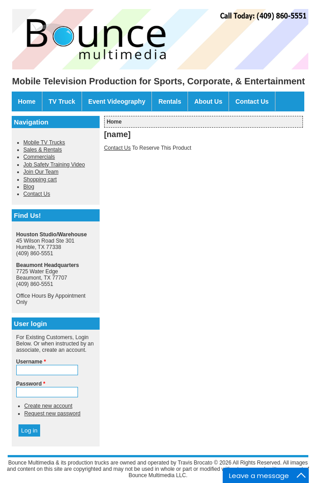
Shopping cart (40, 179)
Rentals (169, 101)
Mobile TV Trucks (44, 142)
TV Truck (62, 101)
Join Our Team (41, 172)
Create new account (48, 406)
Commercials (39, 157)
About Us (208, 101)
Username (31, 362)
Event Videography (117, 101)
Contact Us (252, 101)
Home (27, 101)
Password (31, 384)
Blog (28, 187)
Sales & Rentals (42, 150)
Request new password (52, 413)
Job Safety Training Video (54, 164)
